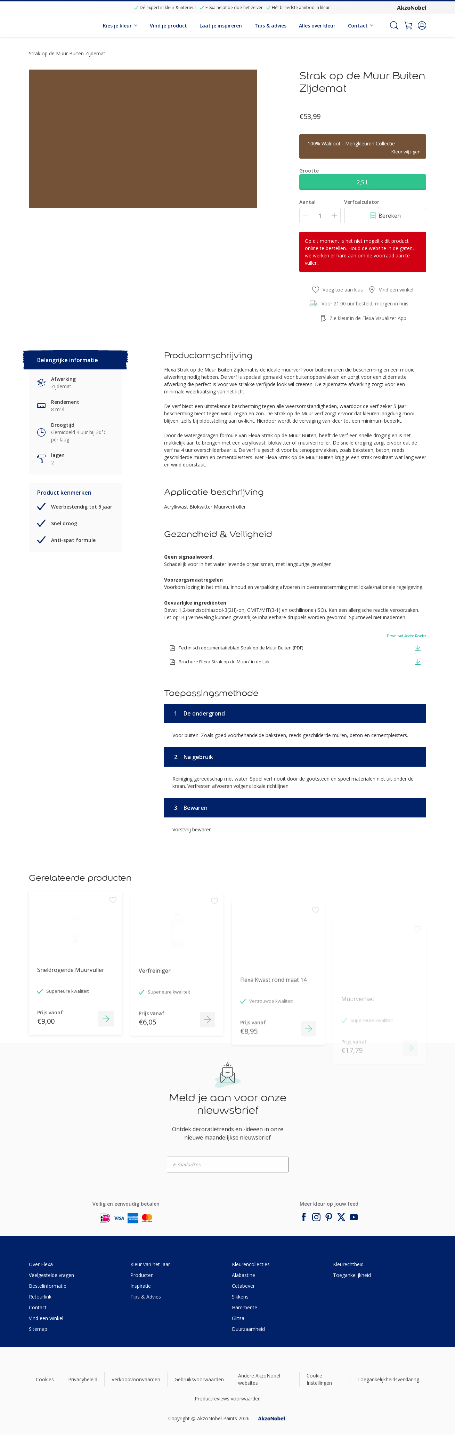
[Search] (394, 25)
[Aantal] (320, 215)
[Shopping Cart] (408, 25)
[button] (422, 25)
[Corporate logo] (411, 7)
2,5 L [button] (363, 182)
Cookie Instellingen (319, 1379)
